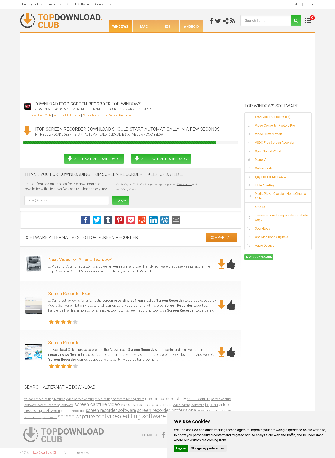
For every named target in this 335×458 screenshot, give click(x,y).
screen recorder (73, 411)
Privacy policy (32, 4)
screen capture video (97, 404)
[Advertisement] (167, 65)
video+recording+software (216, 411)
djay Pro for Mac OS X (270, 177)
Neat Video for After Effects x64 (80, 259)
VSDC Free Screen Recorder (274, 143)
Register (294, 4)
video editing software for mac (147, 416)
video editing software (188, 405)
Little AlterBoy (265, 185)
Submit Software (78, 4)
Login (309, 4)
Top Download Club (37, 115)
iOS (167, 27)
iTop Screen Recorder (117, 115)
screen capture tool (81, 416)
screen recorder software (111, 410)
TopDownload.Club (46, 453)
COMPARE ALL (222, 237)
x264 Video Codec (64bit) (272, 117)
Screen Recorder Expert (71, 293)
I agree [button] (181, 448)
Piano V (260, 160)
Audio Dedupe (264, 245)
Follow (121, 200)
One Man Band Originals (271, 237)
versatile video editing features (44, 399)
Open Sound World (268, 151)
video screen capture (80, 399)
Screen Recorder (64, 342)
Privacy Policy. (128, 189)
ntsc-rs (260, 207)
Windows (120, 27)
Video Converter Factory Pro (275, 125)
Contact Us (103, 4)
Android (191, 27)
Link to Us (54, 4)
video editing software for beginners (119, 399)
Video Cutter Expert (268, 134)
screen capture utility (165, 398)
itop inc (211, 404)
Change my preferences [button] (208, 448)
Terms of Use (184, 184)
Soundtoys (262, 228)
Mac (144, 27)
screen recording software (55, 405)
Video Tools (91, 115)
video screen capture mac (146, 404)
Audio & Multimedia (67, 115)
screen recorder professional (167, 410)
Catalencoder (264, 168)
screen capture (198, 399)
